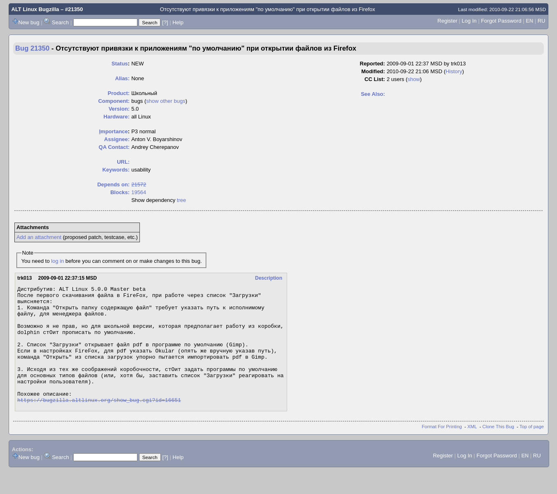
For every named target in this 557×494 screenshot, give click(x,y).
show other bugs (165, 101)
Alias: (122, 78)
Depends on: (113, 184)
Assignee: (117, 139)
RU (541, 21)
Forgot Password (501, 21)
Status (119, 63)
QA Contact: (114, 147)
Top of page (532, 450)
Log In (469, 21)
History (454, 71)
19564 (138, 192)
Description (268, 278)
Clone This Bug (498, 450)
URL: (123, 162)
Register (447, 21)
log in (57, 261)
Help (177, 22)
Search (60, 22)
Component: (114, 101)
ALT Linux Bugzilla (35, 9)
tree (181, 200)
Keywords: (116, 170)
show (413, 79)
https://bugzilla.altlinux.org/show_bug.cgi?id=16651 (99, 423)
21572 (138, 184)
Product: (119, 93)
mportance (113, 131)
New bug (29, 22)
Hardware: (117, 117)
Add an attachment (38, 237)
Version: (119, 109)
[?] (165, 22)
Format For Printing (442, 450)
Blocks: (120, 192)
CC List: (374, 79)
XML (472, 450)
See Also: (373, 94)
